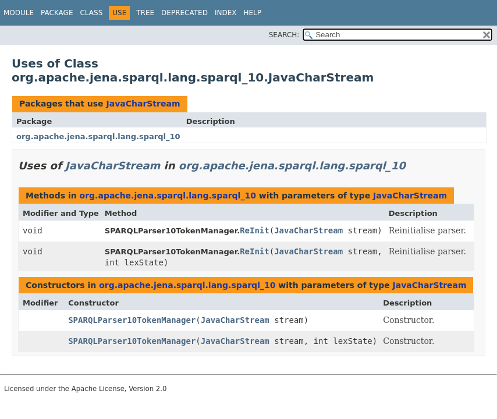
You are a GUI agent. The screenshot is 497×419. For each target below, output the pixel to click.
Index (226, 13)
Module (18, 13)
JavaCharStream (143, 103)
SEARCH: (284, 35)
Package (57, 13)
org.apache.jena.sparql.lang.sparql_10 (98, 136)
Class (91, 13)
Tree (145, 13)
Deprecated (184, 13)
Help (252, 13)
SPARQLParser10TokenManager (132, 320)
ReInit (254, 230)
